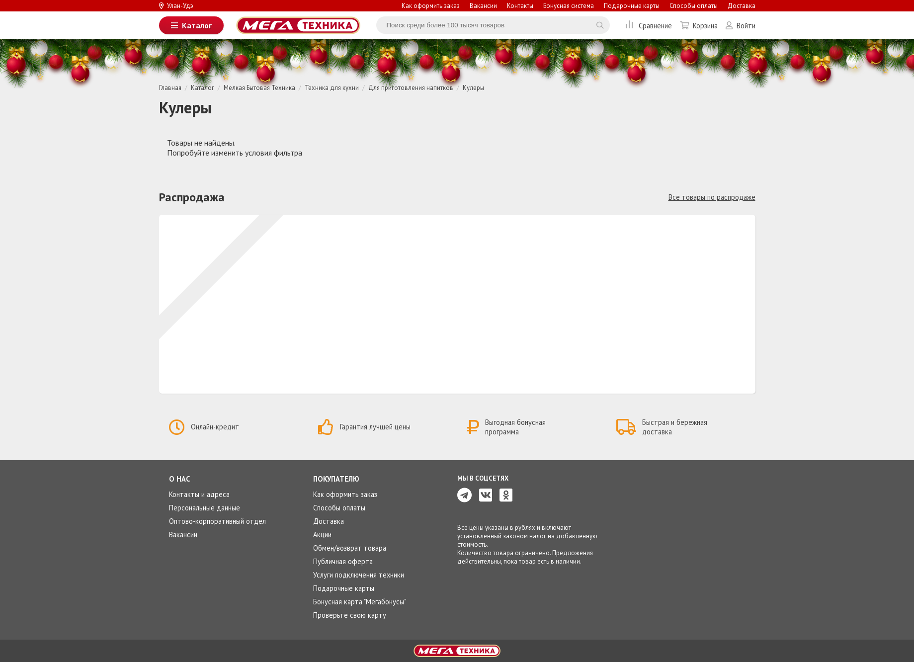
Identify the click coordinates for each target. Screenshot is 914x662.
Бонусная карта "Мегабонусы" (359, 601)
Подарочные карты (632, 5)
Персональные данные (204, 507)
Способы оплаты (693, 5)
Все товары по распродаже (711, 197)
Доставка (741, 5)
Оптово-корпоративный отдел (217, 521)
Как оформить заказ (431, 5)
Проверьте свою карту (349, 615)
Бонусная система (568, 5)
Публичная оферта (343, 561)
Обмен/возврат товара (349, 548)
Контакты (520, 5)
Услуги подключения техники (358, 574)
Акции (322, 534)
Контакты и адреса (199, 494)
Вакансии (483, 5)
